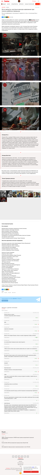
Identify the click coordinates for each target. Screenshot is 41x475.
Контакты (20, 461)
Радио (3, 4)
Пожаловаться (6, 317)
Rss (20, 466)
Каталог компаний (29, 4)
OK (31, 471)
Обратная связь (20, 464)
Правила (5, 310)
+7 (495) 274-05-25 (20, 459)
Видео (4, 432)
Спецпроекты (14, 4)
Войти (3, 310)
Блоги (8, 4)
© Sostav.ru (8, 468)
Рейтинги (21, 4)
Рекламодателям (20, 462)
